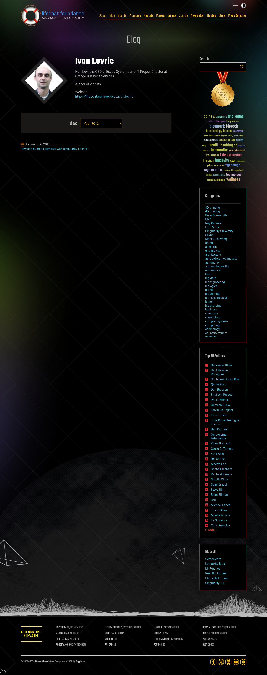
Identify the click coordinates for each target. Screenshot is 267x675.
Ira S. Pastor (219, 520)
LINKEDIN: (160, 627)
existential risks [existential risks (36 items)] (211, 140)
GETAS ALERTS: (211, 627)
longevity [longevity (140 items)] (222, 160)
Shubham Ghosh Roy (225, 379)
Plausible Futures (216, 578)
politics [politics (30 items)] (210, 166)
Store (222, 15)
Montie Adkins (220, 515)
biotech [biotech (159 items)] (232, 126)
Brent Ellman (219, 494)
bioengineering (215, 282)
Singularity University (219, 231)
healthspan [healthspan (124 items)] (228, 145)
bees (208, 274)
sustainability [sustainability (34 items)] (219, 175)
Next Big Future (215, 573)
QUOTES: (208, 644)
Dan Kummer (219, 429)
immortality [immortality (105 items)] (219, 150)
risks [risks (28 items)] (232, 170)
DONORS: (160, 633)
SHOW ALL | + (211, 530)
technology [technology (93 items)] (234, 175)
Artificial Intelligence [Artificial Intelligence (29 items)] (217, 121)
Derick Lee (218, 459)
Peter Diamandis (216, 215)
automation (213, 270)
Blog (112, 15)
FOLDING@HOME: (164, 639)
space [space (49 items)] (209, 174)
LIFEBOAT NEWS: (116, 627)
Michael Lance (220, 505)
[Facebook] (213, 662)
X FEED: (64, 633)
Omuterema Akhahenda (219, 436)
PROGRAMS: (209, 639)
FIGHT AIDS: (66, 639)
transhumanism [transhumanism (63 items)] (216, 180)
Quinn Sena (218, 384)
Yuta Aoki (217, 454)
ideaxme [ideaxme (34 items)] (206, 151)
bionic (209, 290)
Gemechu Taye (221, 405)
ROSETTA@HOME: (69, 644)
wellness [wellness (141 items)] (233, 179)
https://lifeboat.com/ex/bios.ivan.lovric (104, 96)
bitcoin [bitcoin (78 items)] (227, 131)
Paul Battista (219, 400)
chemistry (211, 313)
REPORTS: (112, 639)
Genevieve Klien (221, 365)
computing (212, 325)
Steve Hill (217, 489)
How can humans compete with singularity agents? (54, 149)
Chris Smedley (220, 525)
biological (211, 286)
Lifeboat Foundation (44, 662)
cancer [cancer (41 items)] (217, 135)
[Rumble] (243, 662)
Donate (172, 15)
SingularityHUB (215, 583)
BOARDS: (208, 633)
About (102, 15)
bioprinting (212, 294)
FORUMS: (160, 644)
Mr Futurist (212, 568)
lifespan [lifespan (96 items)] (208, 161)
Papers (160, 15)
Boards (122, 15)
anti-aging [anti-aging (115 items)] (236, 116)
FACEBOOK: (65, 627)
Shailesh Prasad (222, 394)
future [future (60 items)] (231, 140)
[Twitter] (221, 662)
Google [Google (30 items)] (204, 146)
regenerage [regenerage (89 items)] (232, 165)
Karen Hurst (219, 415)
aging (209, 243)
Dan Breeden (219, 389)
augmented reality (217, 266)
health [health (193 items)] (214, 145)
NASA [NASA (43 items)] (232, 161)
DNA (208, 219)
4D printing (212, 211)
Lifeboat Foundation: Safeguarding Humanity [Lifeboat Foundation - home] (53, 15)
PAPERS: (112, 644)
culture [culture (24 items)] (236, 136)
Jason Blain (219, 510)
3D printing (212, 207)
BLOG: (111, 633)
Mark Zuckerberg (216, 239)
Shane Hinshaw (221, 469)
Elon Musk (212, 227)
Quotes (211, 15)
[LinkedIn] (228, 662)
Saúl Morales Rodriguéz (219, 372)
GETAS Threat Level (34, 635)
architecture (213, 254)
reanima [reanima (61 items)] (219, 165)
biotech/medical (216, 298)
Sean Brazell (219, 484)
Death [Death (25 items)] (241, 136)
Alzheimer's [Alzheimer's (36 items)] (221, 117)
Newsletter (197, 15)
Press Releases (237, 15)
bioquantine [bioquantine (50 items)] (232, 121)
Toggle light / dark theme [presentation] (243, 5)
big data (210, 278)
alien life (211, 247)
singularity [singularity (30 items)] (239, 170)
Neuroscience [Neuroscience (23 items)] (240, 161)
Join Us (183, 15)
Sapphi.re (80, 662)
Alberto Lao (218, 464)
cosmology (212, 329)
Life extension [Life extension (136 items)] (231, 155)
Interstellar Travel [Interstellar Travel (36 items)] (237, 150)
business (211, 309)
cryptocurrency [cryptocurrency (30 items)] (227, 136)
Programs (135, 15)
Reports (148, 15)
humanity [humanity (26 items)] (241, 146)
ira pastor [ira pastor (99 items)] (212, 155)
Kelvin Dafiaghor (222, 410)
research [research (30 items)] (226, 170)
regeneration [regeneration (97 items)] (213, 170)
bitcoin (209, 301)
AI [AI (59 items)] (214, 117)
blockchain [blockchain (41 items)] (238, 131)
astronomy (212, 262)
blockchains (213, 305)
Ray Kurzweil (213, 223)
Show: (73, 123)
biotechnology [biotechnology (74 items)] (213, 131)
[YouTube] (236, 662)
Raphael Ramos (221, 474)
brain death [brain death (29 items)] (208, 136)
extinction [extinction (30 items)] (223, 140)
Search (241, 66)
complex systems (216, 321)
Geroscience (213, 559)
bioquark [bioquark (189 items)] (217, 126)
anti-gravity (212, 250)
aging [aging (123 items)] (208, 116)
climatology (213, 317)
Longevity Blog (215, 563)
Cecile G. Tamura (222, 449)
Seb (213, 500)
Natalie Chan (219, 479)
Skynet (209, 235)
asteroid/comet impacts (221, 258)
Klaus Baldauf (220, 443)
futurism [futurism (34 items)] (239, 140)
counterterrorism (216, 333)
